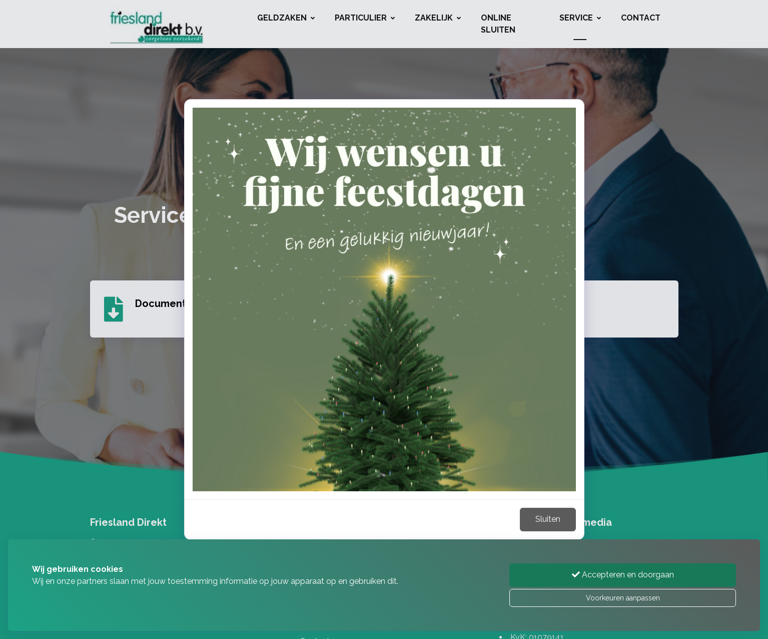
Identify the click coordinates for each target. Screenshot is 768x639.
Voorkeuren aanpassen (623, 598)
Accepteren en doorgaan (623, 574)
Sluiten (547, 519)
